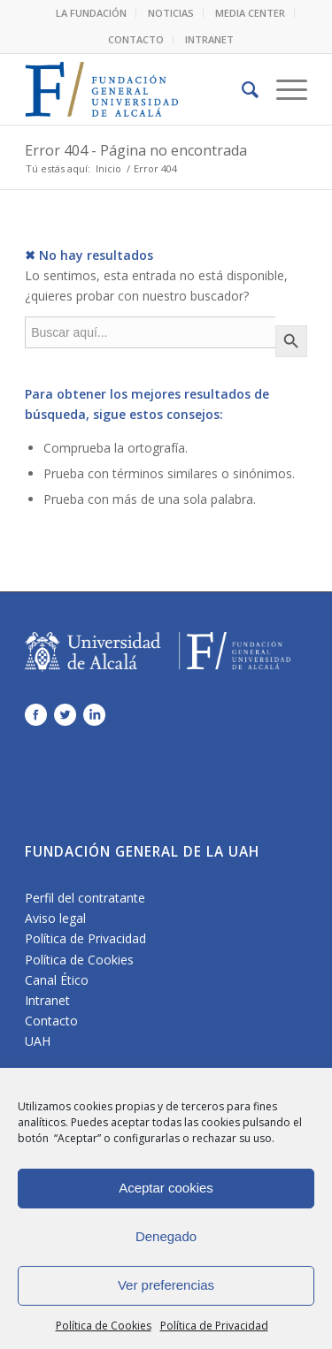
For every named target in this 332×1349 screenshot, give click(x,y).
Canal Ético (57, 980)
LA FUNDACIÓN (91, 12)
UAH (37, 1041)
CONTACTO (136, 39)
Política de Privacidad (214, 1325)
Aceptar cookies (166, 1187)
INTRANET (209, 39)
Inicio (108, 168)
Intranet (47, 1000)
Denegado (166, 1236)
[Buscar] (241, 89)
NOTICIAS (171, 12)
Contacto (51, 1020)
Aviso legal (55, 918)
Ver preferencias (166, 1284)
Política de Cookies (103, 1325)
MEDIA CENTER (250, 12)
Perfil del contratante (85, 897)
